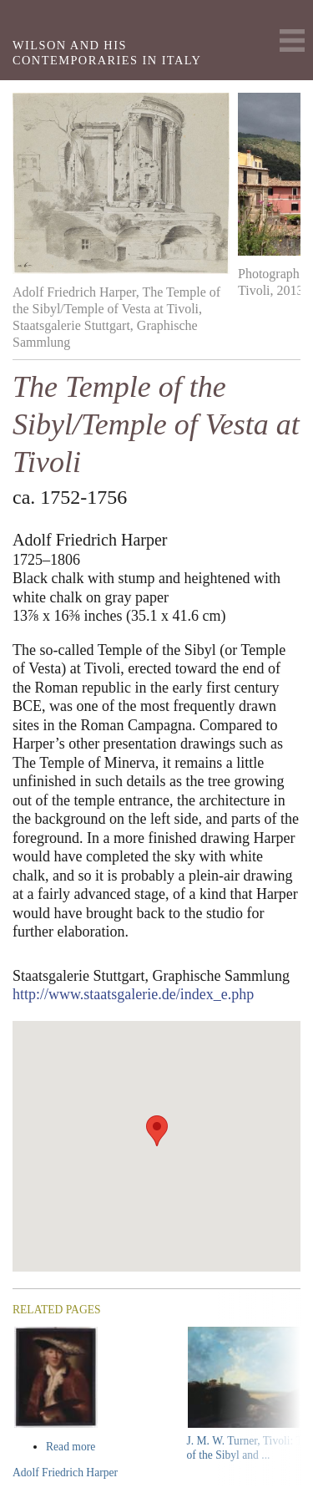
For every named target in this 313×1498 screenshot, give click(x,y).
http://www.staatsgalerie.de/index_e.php (133, 994)
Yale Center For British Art (35, 21)
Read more (102, 1446)
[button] (157, 1130)
